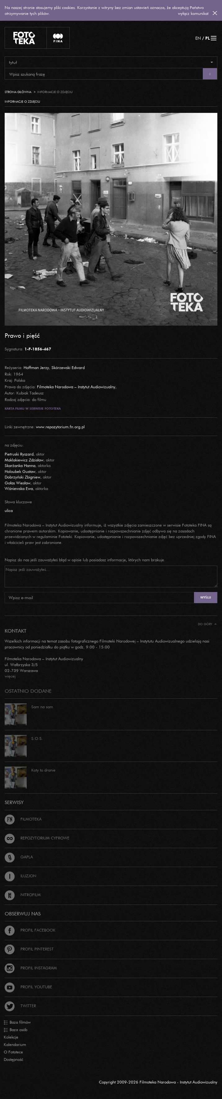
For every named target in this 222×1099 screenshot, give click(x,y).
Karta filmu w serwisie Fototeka (33, 409)
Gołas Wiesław (17, 482)
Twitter (20, 1005)
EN (198, 38)
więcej (10, 676)
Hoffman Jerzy (36, 367)
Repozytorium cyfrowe (37, 837)
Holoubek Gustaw (20, 471)
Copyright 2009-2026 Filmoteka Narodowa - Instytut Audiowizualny (158, 1081)
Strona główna (18, 92)
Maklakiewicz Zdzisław (24, 459)
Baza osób (15, 1030)
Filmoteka (23, 818)
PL (207, 38)
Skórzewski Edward (68, 367)
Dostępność (13, 1059)
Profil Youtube (28, 986)
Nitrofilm (23, 894)
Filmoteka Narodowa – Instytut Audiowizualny (76, 386)
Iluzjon (20, 875)
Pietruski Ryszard (19, 454)
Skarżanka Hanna (20, 465)
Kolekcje (11, 1036)
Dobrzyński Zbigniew (22, 476)
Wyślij (205, 597)
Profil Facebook (30, 930)
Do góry (207, 624)
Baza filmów (17, 1022)
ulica (9, 510)
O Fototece (13, 1051)
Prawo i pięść (22, 335)
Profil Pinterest (29, 948)
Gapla (19, 856)
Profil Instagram (31, 967)
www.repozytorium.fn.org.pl (60, 426)
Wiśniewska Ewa (19, 488)
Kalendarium (15, 1044)
